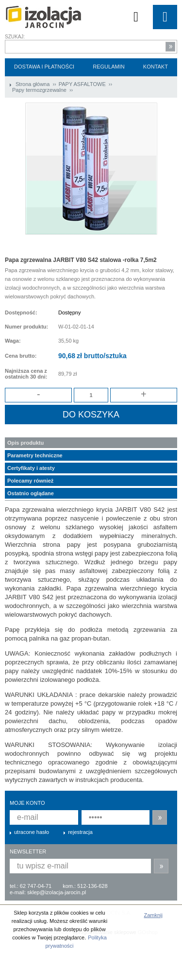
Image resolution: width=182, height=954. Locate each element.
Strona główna (33, 84)
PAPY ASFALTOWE (83, 84)
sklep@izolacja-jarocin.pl (56, 892)
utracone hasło (31, 832)
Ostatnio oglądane (30, 493)
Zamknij (153, 915)
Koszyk (136, 17)
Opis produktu (25, 443)
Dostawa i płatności (44, 66)
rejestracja (80, 832)
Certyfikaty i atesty (31, 468)
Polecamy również (30, 481)
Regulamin (108, 66)
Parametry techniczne (35, 455)
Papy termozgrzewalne (40, 90)
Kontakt (155, 66)
